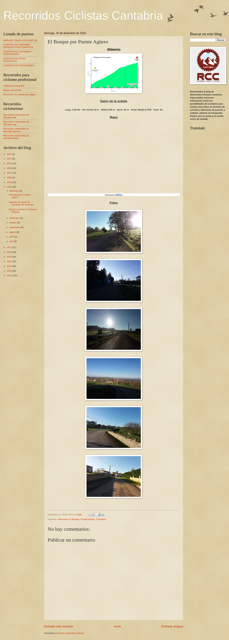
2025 (9, 154)
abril (11, 241)
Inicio (117, 626)
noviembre (14, 218)
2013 (9, 266)
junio (12, 236)
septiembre (15, 227)
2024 (9, 158)
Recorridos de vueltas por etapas (19, 94)
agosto (12, 232)
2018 (9, 187)
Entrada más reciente (58, 626)
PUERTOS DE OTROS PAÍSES (18, 65)
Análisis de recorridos (13, 86)
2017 (9, 247)
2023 (9, 163)
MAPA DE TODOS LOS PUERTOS (20, 40)
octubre (13, 222)
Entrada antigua (172, 626)
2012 (9, 271)
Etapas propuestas (12, 90)
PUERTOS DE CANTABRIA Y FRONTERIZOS (17, 52)
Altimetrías (63, 519)
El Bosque (74, 519)
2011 (9, 275)
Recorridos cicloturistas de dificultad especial (16, 130)
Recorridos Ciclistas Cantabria (83, 15)
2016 (9, 252)
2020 (9, 177)
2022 (9, 168)
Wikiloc (119, 195)
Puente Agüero (88, 519)
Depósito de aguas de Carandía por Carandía (21, 203)
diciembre (14, 191)
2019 (9, 182)
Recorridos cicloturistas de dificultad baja (16, 123)
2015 (9, 257)
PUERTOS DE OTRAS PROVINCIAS (14, 59)
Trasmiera (101, 519)
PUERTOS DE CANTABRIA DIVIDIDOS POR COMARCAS (18, 45)
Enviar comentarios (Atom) (71, 633)
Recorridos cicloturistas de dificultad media (16, 136)
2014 (9, 261)
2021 (9, 172)
